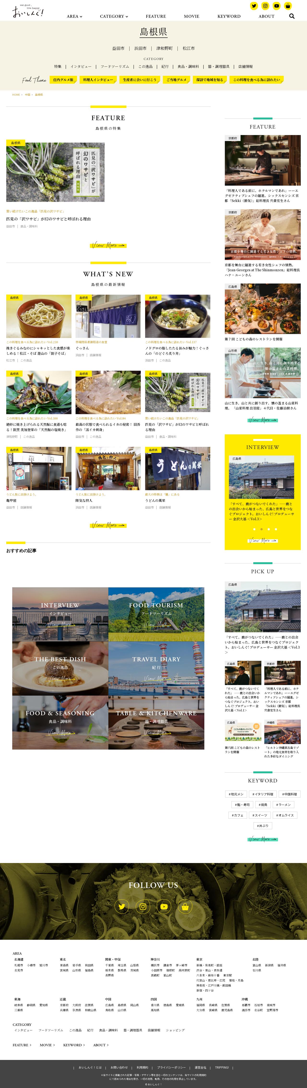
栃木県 (109, 970)
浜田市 (140, 48)
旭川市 (43, 965)
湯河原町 (184, 970)
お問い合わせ (119, 1067)
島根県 (122, 1005)
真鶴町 (155, 975)
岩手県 (76, 965)
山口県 (122, 1010)
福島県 (89, 970)
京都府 (64, 1005)
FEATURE (156, 16)
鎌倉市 (167, 965)
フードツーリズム (114, 66)
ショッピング (175, 1030)
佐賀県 (225, 1005)
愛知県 (43, 1005)
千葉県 (109, 965)
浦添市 (246, 1010)
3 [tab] (265, 529)
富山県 (257, 965)
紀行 (165, 66)
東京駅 (227, 975)
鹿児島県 (227, 1010)
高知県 (155, 1010)
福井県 (281, 965)
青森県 (64, 965)
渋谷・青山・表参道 (209, 970)
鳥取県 (109, 1010)
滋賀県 (89, 1005)
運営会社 (200, 1067)
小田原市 (156, 970)
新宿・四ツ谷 (205, 990)
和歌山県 (90, 1010)
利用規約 (142, 1067)
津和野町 (164, 48)
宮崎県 (213, 1010)
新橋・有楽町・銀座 (209, 965)
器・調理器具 (219, 66)
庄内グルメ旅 (63, 79)
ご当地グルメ (176, 79)
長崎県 (213, 1005)
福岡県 (200, 1005)
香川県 (155, 1005)
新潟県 (269, 965)
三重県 (18, 1010)
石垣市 (258, 1005)
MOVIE (191, 16)
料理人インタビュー (98, 79)
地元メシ (237, 794)
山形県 (76, 970)
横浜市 (155, 965)
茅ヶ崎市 (181, 965)
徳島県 (167, 1005)
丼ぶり (264, 825)
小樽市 (31, 965)
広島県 (109, 1005)
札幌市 (18, 965)
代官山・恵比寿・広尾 (210, 980)
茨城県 (134, 970)
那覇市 (246, 1005)
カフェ (238, 815)
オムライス (286, 815)
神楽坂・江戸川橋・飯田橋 (213, 985)
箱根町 (170, 970)
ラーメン (284, 804)
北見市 (18, 970)
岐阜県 (18, 1005)
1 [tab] (250, 529)
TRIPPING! (222, 1067)
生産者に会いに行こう (140, 79)
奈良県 (76, 1010)
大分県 (200, 1010)
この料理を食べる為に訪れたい (256, 79)
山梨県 (134, 965)
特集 (57, 66)
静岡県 (31, 1005)
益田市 (118, 48)
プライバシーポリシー (171, 1067)
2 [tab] (257, 529)
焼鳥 (264, 804)
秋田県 (89, 965)
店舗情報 (245, 66)
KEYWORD (229, 16)
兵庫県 (64, 1010)
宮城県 (64, 970)
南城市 (271, 1005)
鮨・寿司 (243, 804)
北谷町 (258, 1010)
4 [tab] (272, 529)
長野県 (109, 975)
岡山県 (134, 1005)
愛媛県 (180, 1005)
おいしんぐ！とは (90, 1067)
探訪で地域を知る (209, 79)
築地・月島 (236, 980)
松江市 (189, 48)
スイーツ (261, 815)
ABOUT (267, 16)
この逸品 (145, 66)
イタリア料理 (264, 794)
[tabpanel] (262, 489)
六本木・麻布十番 (207, 975)
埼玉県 (122, 965)
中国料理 (290, 794)
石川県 (257, 970)
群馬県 (122, 970)
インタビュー (81, 66)
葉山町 (167, 975)
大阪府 (76, 1005)
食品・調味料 (188, 66)
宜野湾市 (272, 1010)
